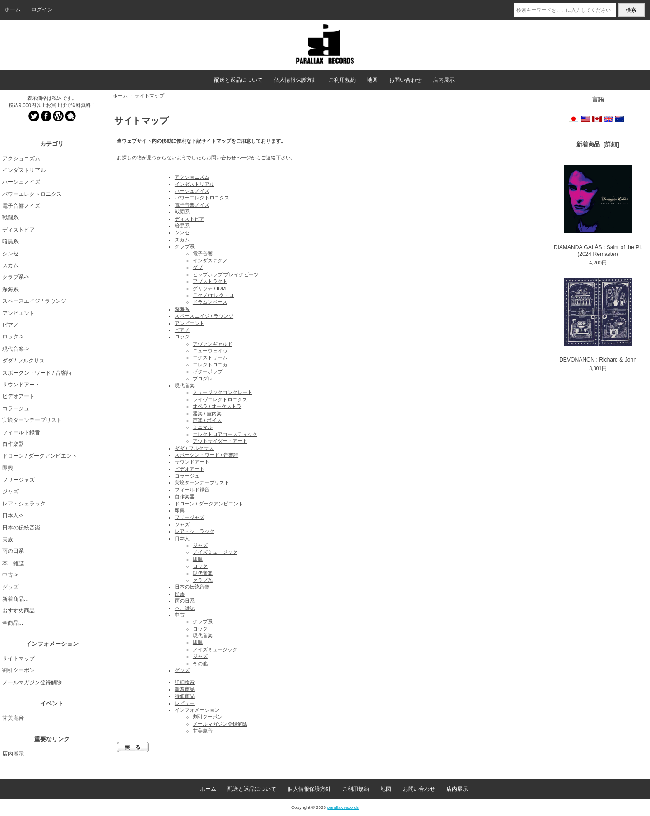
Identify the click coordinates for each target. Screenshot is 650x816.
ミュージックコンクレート (222, 392)
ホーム (13, 9)
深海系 (10, 289)
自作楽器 (13, 444)
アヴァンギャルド (212, 344)
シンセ (10, 253)
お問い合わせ (405, 80)
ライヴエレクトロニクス (220, 399)
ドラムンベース (210, 302)
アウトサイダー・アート (220, 441)
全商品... (12, 623)
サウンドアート (21, 384)
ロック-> (12, 337)
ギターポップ (208, 371)
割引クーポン (18, 670)
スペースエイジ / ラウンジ (34, 301)
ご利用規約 (342, 80)
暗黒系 (10, 241)
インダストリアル (24, 170)
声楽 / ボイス (207, 420)
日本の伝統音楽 (21, 527)
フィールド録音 (21, 432)
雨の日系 (13, 551)
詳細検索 (185, 682)
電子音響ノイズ (21, 206)
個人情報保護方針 (295, 80)
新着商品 (185, 689)
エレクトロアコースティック (225, 434)
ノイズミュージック (215, 552)
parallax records (343, 807)
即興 (7, 468)
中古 (180, 614)
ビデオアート (18, 396)
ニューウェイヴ (210, 350)
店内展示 (444, 80)
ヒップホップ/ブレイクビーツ (226, 274)
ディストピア (18, 230)
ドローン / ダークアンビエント (39, 456)
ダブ (198, 267)
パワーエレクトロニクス (32, 194)
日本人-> (12, 515)
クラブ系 (185, 246)
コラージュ (15, 408)
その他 (200, 663)
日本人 (182, 538)
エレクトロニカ (210, 364)
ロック (182, 336)
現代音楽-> (15, 349)
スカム (10, 265)
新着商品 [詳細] (597, 144)
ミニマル (203, 427)
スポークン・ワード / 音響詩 (37, 373)
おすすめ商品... (20, 610)
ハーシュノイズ (21, 182)
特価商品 (185, 696)
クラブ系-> (15, 277)
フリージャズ (18, 480)
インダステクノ (210, 260)
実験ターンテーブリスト (32, 420)
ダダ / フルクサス (23, 360)
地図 (372, 80)
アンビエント (18, 313)
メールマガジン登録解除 (32, 682)
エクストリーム (210, 357)
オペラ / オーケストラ (217, 406)
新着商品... (15, 599)
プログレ (203, 378)
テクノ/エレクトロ (213, 295)
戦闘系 (10, 217)
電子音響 (203, 253)
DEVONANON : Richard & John (597, 320)
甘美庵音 (13, 718)
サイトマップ (18, 658)
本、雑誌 (13, 563)
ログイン (42, 9)
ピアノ (10, 325)
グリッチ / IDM (209, 288)
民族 (7, 539)
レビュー (185, 703)
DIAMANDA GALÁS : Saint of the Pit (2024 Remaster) (598, 211)
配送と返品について (238, 80)
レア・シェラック (24, 504)
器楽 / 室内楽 (207, 413)
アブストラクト (210, 281)
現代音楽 (185, 385)
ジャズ (10, 491)
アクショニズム (21, 158)
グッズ (10, 587)
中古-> (10, 575)
